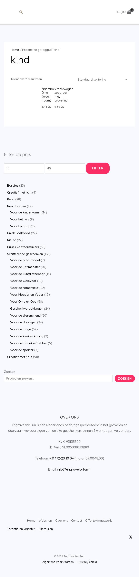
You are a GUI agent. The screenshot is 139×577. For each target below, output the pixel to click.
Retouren (46, 533)
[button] (21, 14)
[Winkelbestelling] (101, 84)
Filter (100, 174)
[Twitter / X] (130, 541)
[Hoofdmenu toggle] (11, 14)
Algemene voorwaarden (58, 566)
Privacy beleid (88, 566)
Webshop (45, 526)
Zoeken (9, 377)
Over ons (61, 526)
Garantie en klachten (21, 533)
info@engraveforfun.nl (74, 475)
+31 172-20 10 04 (61, 464)
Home (15, 55)
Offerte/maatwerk (99, 526)
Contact (76, 526)
